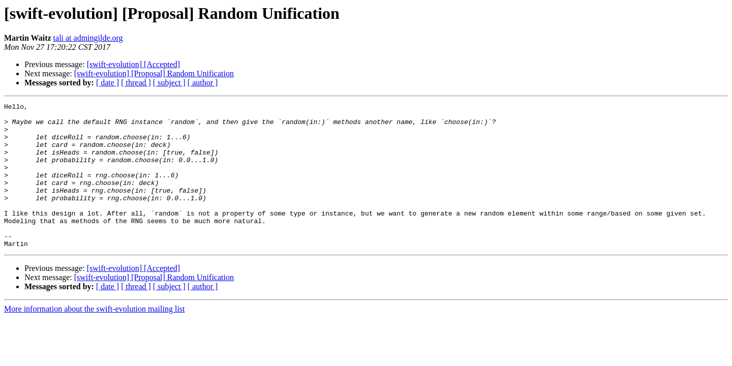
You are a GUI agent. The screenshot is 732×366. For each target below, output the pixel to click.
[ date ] (107, 82)
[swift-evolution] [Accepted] (133, 64)
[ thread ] (136, 82)
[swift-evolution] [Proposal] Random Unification (154, 73)
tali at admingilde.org (88, 38)
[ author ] (203, 82)
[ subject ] (169, 82)
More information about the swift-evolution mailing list (94, 337)
